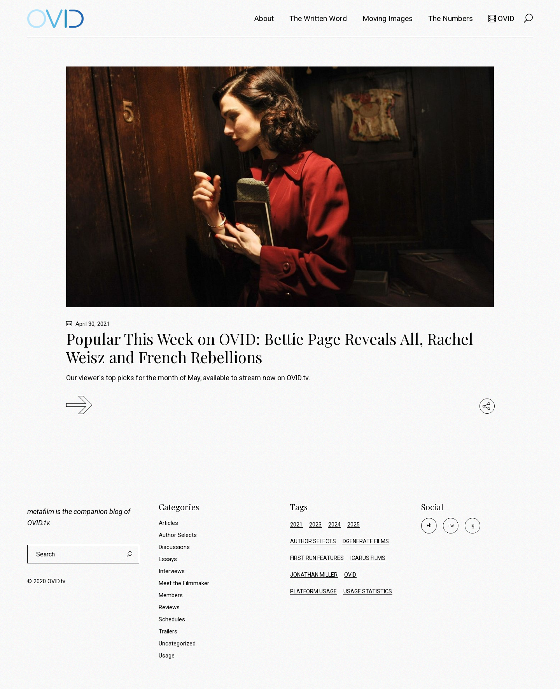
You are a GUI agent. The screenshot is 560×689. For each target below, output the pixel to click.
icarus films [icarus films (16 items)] (367, 558)
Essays (168, 559)
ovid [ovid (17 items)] (350, 575)
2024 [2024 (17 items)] (334, 524)
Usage (167, 655)
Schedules (172, 619)
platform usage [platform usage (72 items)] (313, 591)
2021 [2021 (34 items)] (296, 524)
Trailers (168, 631)
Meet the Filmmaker (184, 583)
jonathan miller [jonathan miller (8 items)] (314, 575)
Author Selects (178, 535)
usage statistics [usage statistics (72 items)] (367, 591)
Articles (168, 522)
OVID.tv (38, 523)
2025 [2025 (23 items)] (353, 524)
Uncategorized (177, 643)
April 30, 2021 (88, 323)
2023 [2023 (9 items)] (315, 524)
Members (171, 595)
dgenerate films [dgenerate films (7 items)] (366, 541)
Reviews (169, 607)
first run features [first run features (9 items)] (317, 558)
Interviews (172, 571)
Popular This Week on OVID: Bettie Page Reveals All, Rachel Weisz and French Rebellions (269, 348)
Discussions (174, 547)
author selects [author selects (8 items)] (313, 541)
